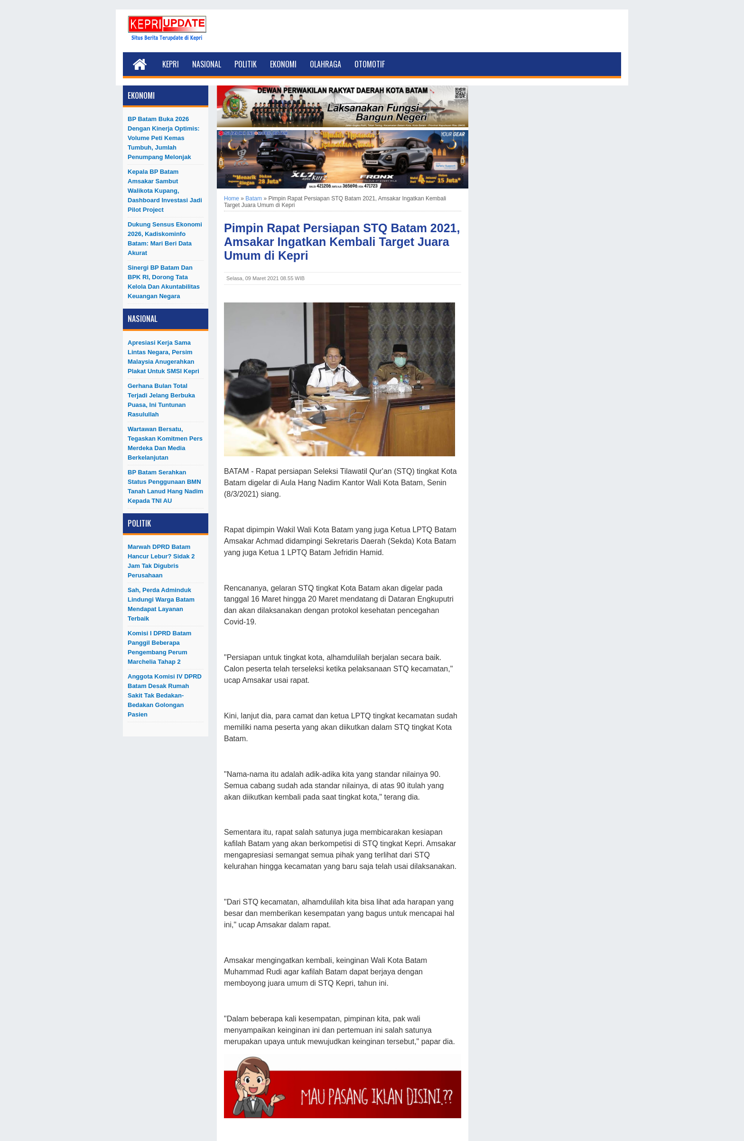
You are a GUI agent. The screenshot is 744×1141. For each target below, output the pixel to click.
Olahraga (325, 64)
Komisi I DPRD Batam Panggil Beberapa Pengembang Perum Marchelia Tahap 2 (159, 647)
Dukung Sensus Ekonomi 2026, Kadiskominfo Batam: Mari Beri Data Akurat (165, 238)
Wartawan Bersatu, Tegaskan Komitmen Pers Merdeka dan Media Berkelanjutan (165, 443)
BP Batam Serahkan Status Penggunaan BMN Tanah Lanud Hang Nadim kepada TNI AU (165, 486)
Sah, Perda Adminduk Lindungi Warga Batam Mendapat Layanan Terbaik (161, 604)
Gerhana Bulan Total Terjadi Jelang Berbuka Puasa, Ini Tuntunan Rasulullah (161, 400)
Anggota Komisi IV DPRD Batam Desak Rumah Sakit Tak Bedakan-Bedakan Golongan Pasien (165, 695)
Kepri (170, 64)
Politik (245, 64)
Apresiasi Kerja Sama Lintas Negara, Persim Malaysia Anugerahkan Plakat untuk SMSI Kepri (163, 357)
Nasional (206, 64)
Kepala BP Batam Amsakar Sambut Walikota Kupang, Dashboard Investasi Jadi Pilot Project (165, 190)
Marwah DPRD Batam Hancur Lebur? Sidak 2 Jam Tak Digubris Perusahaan (161, 561)
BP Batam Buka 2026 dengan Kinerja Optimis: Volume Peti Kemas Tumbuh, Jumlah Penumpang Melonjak (164, 137)
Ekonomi (283, 64)
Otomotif (369, 64)
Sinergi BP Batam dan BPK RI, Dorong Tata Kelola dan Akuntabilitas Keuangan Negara (164, 282)
